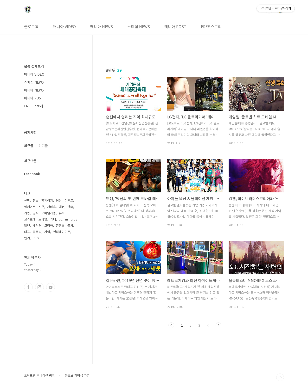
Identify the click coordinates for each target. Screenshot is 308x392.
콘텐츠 (60, 225)
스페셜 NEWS (138, 26)
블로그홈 (31, 26)
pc (60, 219)
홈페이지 (47, 200)
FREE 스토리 (211, 26)
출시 (70, 225)
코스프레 (30, 219)
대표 (27, 231)
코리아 (48, 225)
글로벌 (37, 231)
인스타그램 (39, 287)
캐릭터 (37, 225)
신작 (27, 200)
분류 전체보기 (34, 66)
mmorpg (71, 219)
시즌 (41, 206)
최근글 (28, 145)
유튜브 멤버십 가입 (77, 375)
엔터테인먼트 (61, 231)
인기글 (43, 145)
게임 (47, 231)
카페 (53, 219)
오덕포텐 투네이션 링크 (39, 375)
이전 (171, 325)
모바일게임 (48, 213)
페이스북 (28, 287)
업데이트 (30, 206)
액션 (61, 206)
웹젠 (27, 225)
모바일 (42, 219)
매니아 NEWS (101, 26)
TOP (280, 377)
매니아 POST (175, 26)
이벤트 (68, 200)
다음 (218, 325)
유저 (61, 213)
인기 (27, 238)
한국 (70, 206)
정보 (35, 200)
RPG (36, 238)
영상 (59, 200)
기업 (27, 213)
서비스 (51, 206)
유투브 (50, 287)
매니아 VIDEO (64, 26)
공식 (35, 213)
